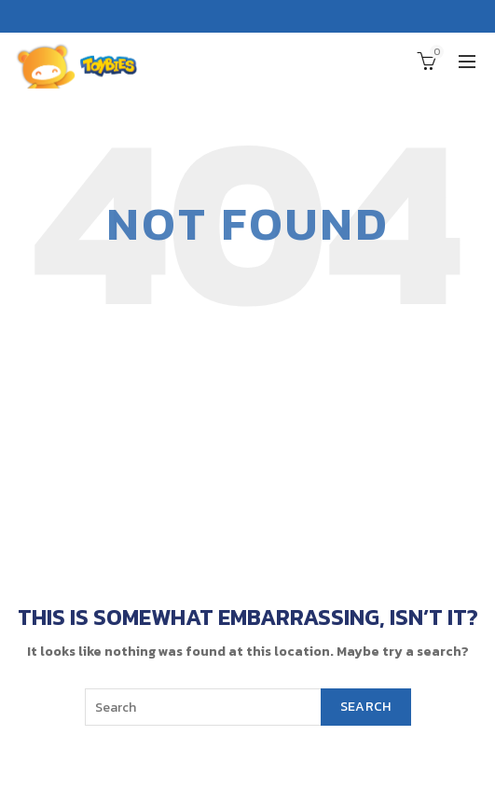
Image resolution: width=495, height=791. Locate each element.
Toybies (210, 763)
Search (366, 706)
